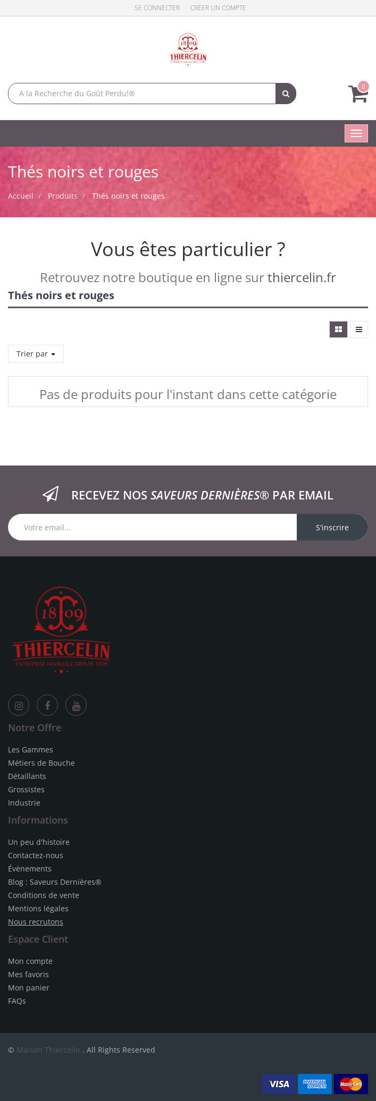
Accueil (21, 196)
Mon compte (30, 961)
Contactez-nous (35, 855)
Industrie (24, 803)
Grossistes (26, 789)
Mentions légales (38, 908)
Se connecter (157, 7)
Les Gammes (30, 749)
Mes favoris (28, 974)
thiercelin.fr (302, 277)
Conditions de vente (43, 895)
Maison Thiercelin (48, 1050)
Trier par (35, 354)
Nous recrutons (35, 922)
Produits (63, 196)
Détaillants (27, 776)
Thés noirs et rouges (128, 196)
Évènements (30, 868)
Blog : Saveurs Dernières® (55, 882)
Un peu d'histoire (39, 842)
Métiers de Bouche (41, 763)
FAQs (17, 1001)
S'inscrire (332, 527)
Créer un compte (218, 7)
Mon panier (28, 988)
